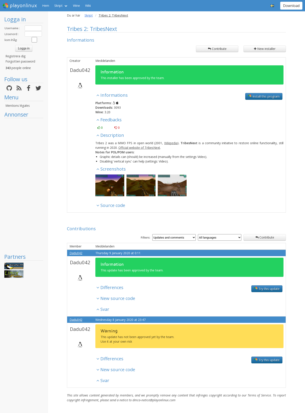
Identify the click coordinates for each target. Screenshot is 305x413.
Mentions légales (17, 105)
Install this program (264, 96)
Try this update (267, 288)
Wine (76, 5)
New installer (264, 49)
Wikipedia (170, 143)
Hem (45, 5)
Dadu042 (80, 70)
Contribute (217, 49)
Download (291, 5)
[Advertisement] (23, 185)
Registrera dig (15, 56)
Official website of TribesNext (139, 148)
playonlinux (20, 6)
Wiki (88, 5)
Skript (58, 5)
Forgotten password (20, 61)
